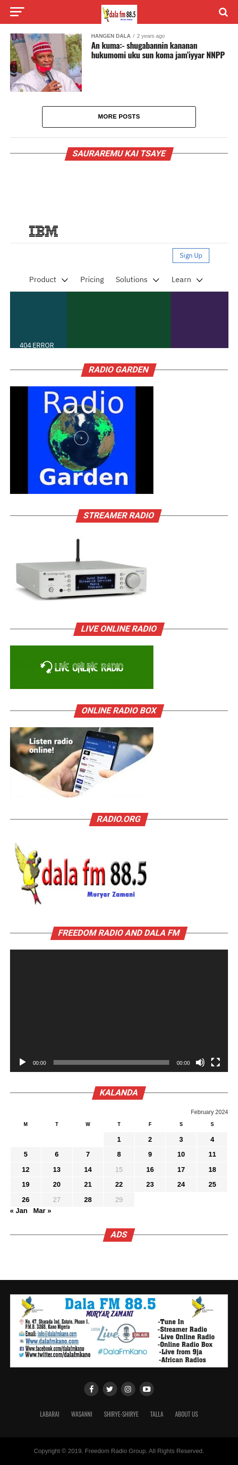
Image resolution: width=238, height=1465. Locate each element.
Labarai (49, 1414)
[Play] (22, 1062)
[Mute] (200, 1062)
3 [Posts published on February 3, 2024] (181, 1139)
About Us (186, 1414)
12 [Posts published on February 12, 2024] (26, 1169)
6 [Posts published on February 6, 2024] (57, 1154)
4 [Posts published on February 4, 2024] (212, 1139)
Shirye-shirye (121, 1414)
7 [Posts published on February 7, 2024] (88, 1154)
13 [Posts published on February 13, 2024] (57, 1169)
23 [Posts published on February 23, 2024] (150, 1184)
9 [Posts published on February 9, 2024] (150, 1154)
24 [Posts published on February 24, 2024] (181, 1184)
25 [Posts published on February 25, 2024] (212, 1184)
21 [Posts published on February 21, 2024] (88, 1184)
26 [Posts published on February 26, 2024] (26, 1199)
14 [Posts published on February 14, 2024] (88, 1169)
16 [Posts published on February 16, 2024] (150, 1169)
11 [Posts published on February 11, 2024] (212, 1154)
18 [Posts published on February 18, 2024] (212, 1169)
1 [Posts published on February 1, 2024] (119, 1139)
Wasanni (81, 1414)
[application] (119, 1011)
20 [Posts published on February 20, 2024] (57, 1184)
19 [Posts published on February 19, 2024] (26, 1184)
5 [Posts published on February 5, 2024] (26, 1154)
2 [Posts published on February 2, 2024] (150, 1139)
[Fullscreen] (215, 1062)
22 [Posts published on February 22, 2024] (119, 1184)
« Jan (19, 1210)
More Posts (119, 116)
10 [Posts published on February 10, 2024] (181, 1154)
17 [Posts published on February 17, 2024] (181, 1169)
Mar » (42, 1210)
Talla (156, 1414)
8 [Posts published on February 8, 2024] (119, 1154)
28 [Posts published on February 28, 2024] (88, 1199)
